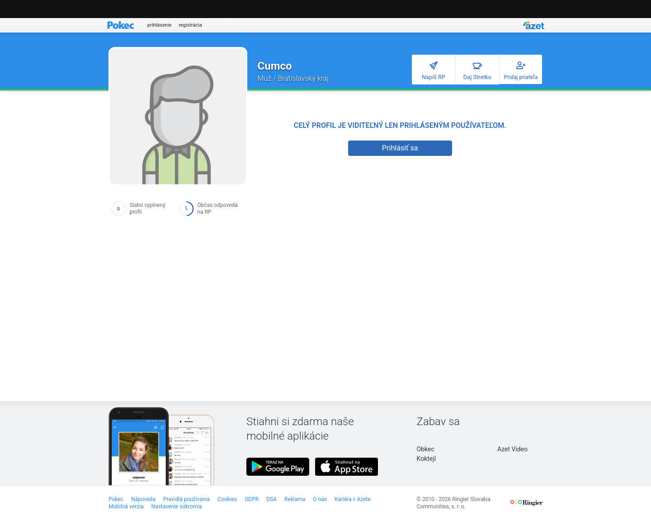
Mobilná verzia (126, 506)
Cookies (227, 499)
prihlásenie (159, 25)
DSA (271, 499)
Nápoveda (143, 499)
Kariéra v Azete (353, 499)
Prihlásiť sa (400, 148)
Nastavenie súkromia (176, 506)
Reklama (294, 499)
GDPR (252, 499)
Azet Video (512, 449)
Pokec (115, 499)
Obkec (425, 449)
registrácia (190, 25)
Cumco (275, 66)
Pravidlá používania (186, 499)
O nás (320, 499)
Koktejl (426, 458)
